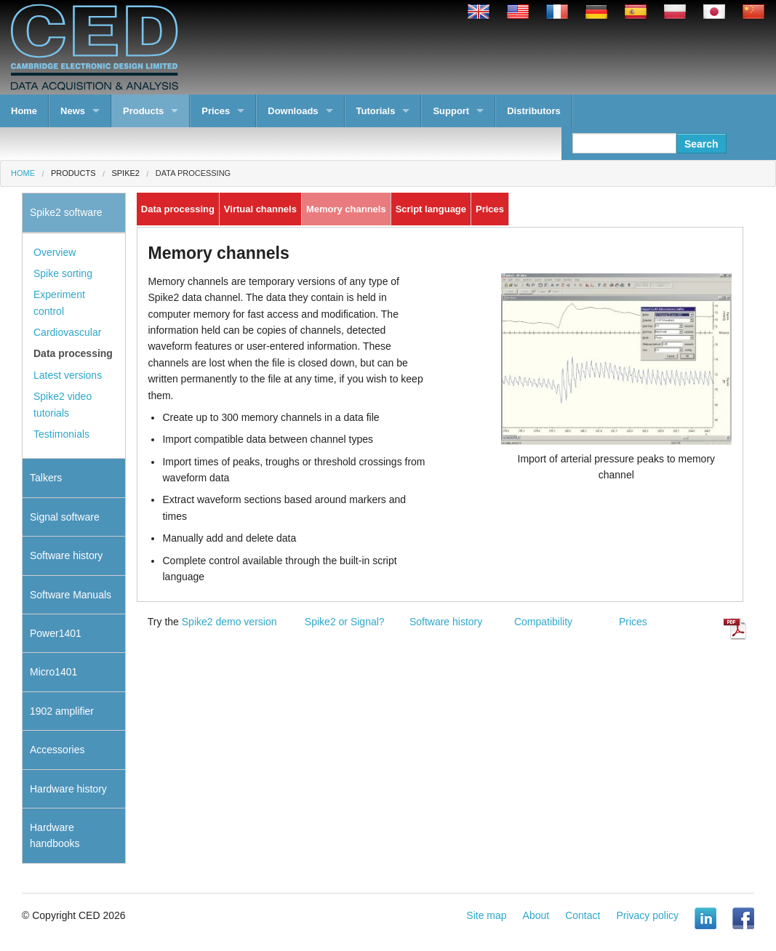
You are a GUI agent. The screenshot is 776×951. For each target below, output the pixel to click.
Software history (445, 621)
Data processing (193, 173)
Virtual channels (260, 209)
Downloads (293, 110)
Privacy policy (647, 915)
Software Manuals (70, 595)
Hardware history (68, 789)
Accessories (57, 749)
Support (451, 110)
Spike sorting (62, 273)
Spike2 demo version (229, 621)
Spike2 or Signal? (345, 621)
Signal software (65, 517)
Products (143, 110)
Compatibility (543, 621)
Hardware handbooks (55, 835)
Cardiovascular (67, 332)
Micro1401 (53, 672)
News (72, 110)
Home (24, 110)
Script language (431, 209)
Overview (54, 252)
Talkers (46, 477)
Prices (215, 110)
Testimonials (61, 434)
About (536, 915)
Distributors (534, 110)
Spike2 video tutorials (62, 404)
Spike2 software (66, 212)
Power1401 (55, 633)
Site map (486, 915)
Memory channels (346, 209)
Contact (582, 915)
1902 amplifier (62, 711)
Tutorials (376, 110)
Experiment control (59, 302)
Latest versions (67, 375)
